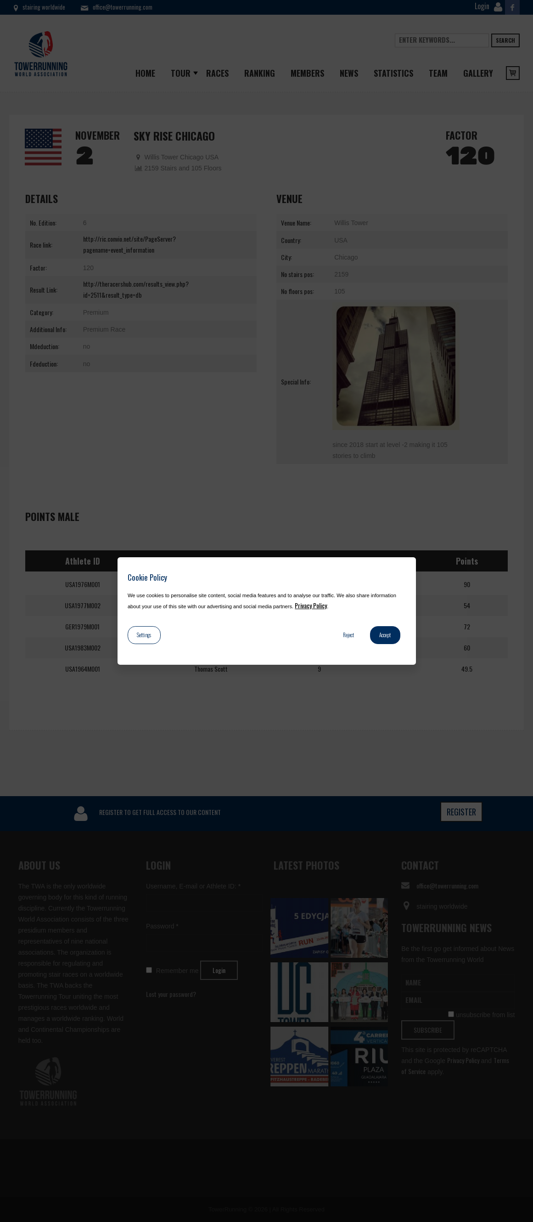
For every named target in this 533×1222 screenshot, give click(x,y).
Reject (348, 635)
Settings (144, 635)
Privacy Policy (311, 605)
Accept (385, 635)
